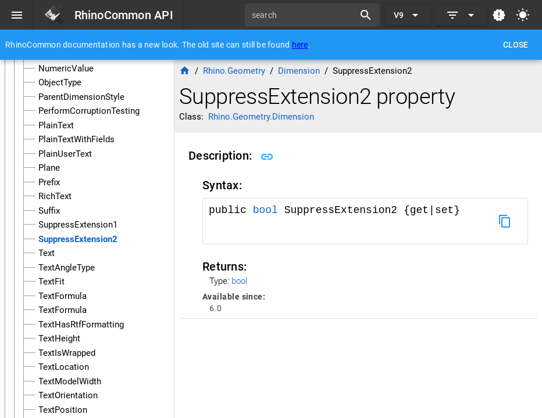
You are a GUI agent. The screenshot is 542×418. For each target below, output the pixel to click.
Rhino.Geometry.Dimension (261, 116)
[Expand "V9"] (408, 15)
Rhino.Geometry (234, 71)
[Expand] (461, 15)
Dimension (299, 71)
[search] (303, 15)
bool (265, 210)
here (300, 44)
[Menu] (17, 15)
